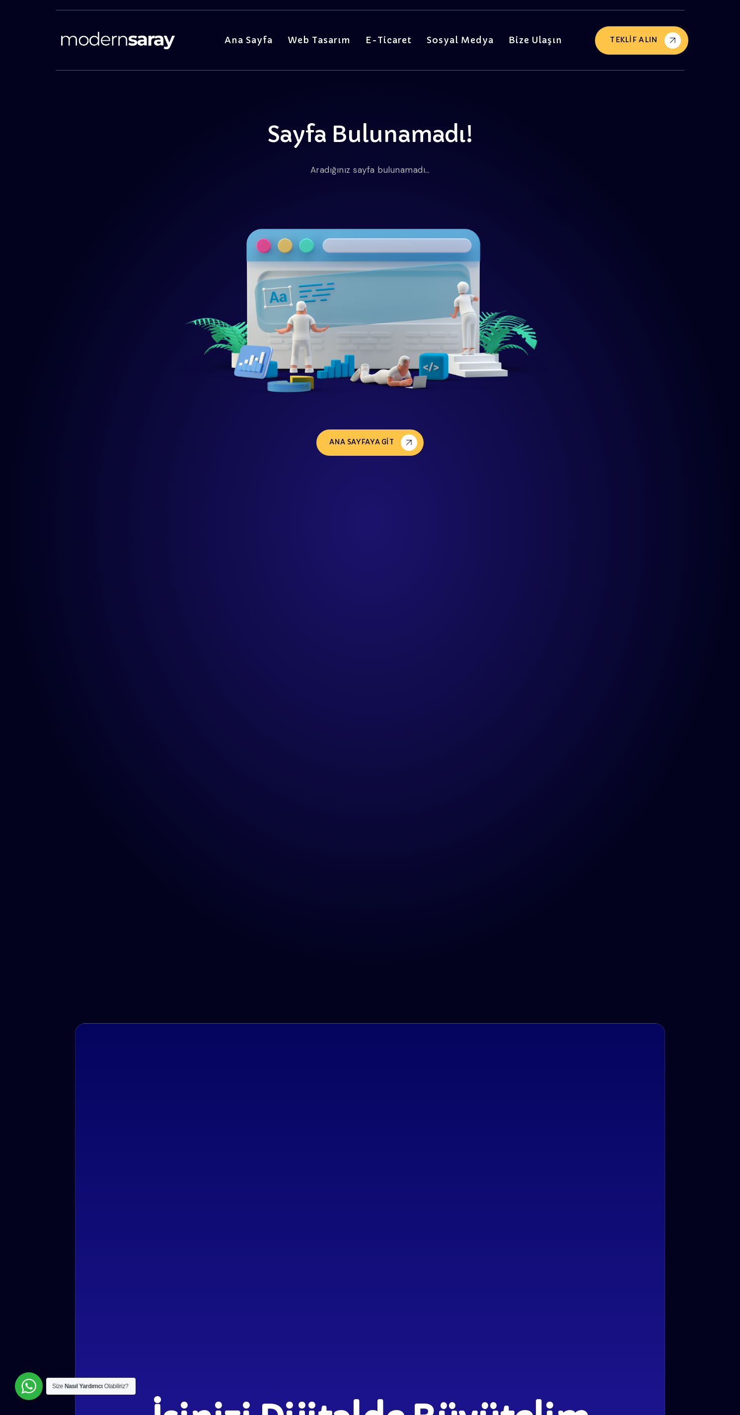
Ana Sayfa (254, 40)
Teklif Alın (645, 40)
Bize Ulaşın (535, 40)
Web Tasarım (324, 40)
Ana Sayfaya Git (373, 442)
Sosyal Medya (462, 40)
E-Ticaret (393, 40)
